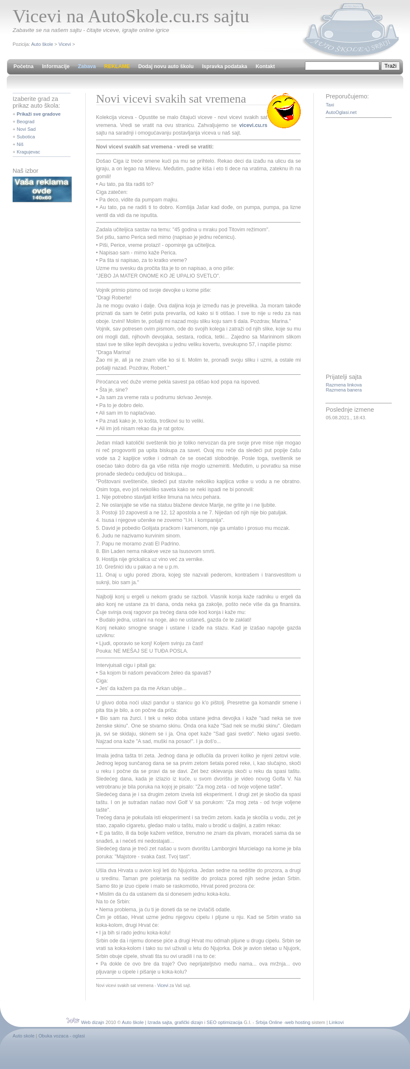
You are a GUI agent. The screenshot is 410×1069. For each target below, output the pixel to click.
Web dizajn (92, 1022)
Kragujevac (28, 151)
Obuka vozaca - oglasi (61, 1035)
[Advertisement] (359, 246)
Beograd (25, 121)
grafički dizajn (188, 1022)
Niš (20, 144)
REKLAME (117, 66)
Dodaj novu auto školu (166, 66)
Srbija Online (268, 1022)
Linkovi (336, 1022)
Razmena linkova (344, 384)
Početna (23, 66)
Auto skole (23, 1035)
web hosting (297, 1022)
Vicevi (64, 44)
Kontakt (265, 66)
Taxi (330, 104)
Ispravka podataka (224, 66)
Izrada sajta (159, 1022)
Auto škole (42, 44)
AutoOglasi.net (341, 112)
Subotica (26, 136)
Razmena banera (344, 389)
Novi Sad (26, 129)
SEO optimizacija (224, 1022)
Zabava (87, 66)
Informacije (56, 66)
